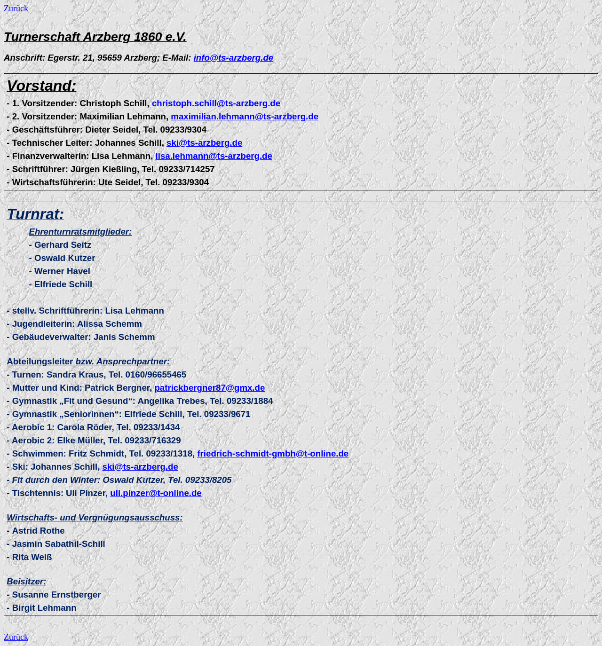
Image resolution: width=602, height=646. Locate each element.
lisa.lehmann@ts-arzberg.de (214, 156)
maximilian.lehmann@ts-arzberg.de (244, 116)
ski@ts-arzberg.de (204, 143)
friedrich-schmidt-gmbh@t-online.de (273, 453)
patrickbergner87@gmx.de (209, 388)
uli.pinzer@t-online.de (155, 493)
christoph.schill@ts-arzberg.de (216, 103)
